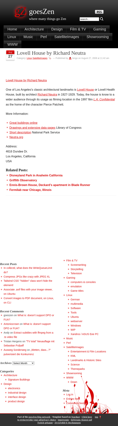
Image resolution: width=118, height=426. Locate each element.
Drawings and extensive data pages (32, 127)
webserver (76, 321)
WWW (12, 44)
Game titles (77, 290)
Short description (20, 132)
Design (57, 29)
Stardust (75, 417)
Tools (74, 312)
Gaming (99, 29)
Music (28, 37)
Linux (11, 37)
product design (16, 401)
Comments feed (75, 403)
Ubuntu (75, 316)
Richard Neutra (47, 94)
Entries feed (73, 398)
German (75, 299)
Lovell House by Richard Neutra (51, 53)
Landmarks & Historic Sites (86, 360)
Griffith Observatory (23, 180)
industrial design (17, 392)
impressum (63, 420)
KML (73, 355)
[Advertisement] (30, 233)
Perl (43, 37)
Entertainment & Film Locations (88, 351)
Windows (76, 325)
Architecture (34, 29)
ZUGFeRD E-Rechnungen (68, 422)
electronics (14, 388)
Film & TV (78, 29)
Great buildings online (23, 122)
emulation (76, 286)
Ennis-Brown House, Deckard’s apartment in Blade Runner (49, 185)
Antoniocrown (11, 323)
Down (74, 381)
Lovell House (85, 89)
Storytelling (77, 269)
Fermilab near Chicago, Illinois (30, 189)
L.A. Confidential (104, 99)
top (96, 417)
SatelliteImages (66, 37)
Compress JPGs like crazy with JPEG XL (27, 276)
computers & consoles (83, 282)
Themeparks (78, 368)
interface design (17, 397)
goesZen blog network (39, 417)
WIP (73, 329)
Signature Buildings (19, 379)
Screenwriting (78, 264)
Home (12, 29)
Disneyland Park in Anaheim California (36, 175)
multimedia (77, 303)
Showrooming (97, 37)
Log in (69, 394)
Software (76, 308)
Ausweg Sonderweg (15, 349)
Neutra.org (16, 137)
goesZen (41, 11)
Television (76, 273)
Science (75, 364)
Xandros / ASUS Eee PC (85, 334)
